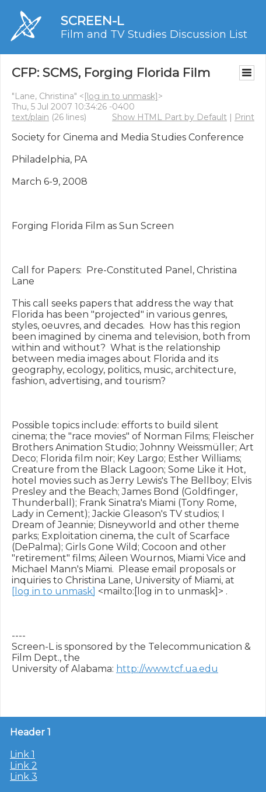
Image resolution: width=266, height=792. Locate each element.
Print (244, 117)
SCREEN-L (92, 20)
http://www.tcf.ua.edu (167, 668)
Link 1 (22, 754)
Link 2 (23, 765)
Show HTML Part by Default (169, 117)
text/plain (30, 117)
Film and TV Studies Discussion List (154, 34)
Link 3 (23, 776)
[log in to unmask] (121, 96)
